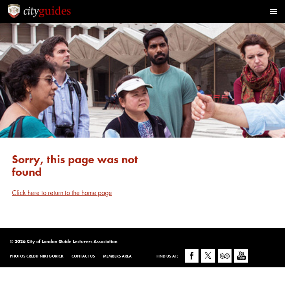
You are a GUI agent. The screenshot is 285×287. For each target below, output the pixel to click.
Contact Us (83, 256)
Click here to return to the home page (62, 192)
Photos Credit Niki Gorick (37, 256)
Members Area (117, 256)
